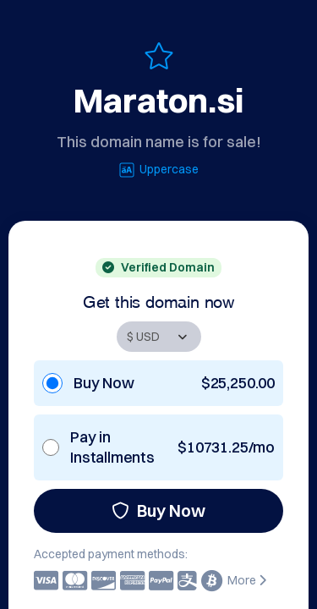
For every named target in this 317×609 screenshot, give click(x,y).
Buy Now (158, 510)
